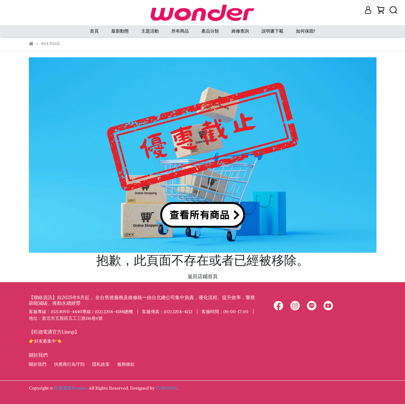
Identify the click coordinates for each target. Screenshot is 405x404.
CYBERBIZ (166, 388)
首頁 (94, 31)
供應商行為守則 (69, 364)
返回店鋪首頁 (203, 276)
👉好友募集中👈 (45, 341)
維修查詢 (240, 31)
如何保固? (305, 31)
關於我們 (37, 364)
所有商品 (180, 31)
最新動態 (120, 31)
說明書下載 (272, 31)
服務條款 (126, 364)
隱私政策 (101, 364)
